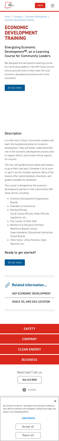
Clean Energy (29, 349)
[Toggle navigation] (52, 5)
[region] (29, 419)
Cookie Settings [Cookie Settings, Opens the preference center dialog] (28, 418)
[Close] (55, 401)
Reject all (28, 435)
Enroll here (15, 88)
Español (32, 389)
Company (29, 339)
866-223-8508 (29, 379)
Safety (29, 328)
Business (29, 359)
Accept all (28, 426)
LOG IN (40, 5)
